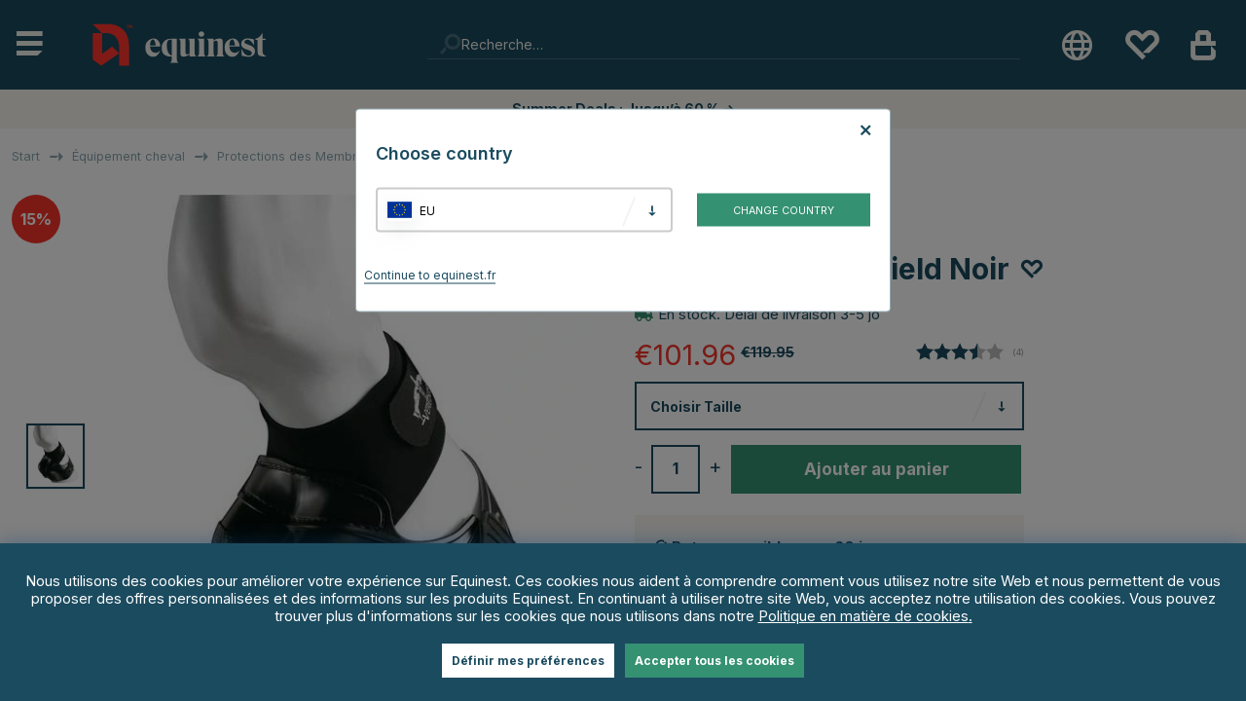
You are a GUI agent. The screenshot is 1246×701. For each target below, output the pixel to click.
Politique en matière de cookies (863, 616)
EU (427, 210)
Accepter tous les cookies (714, 660)
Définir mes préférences (528, 660)
